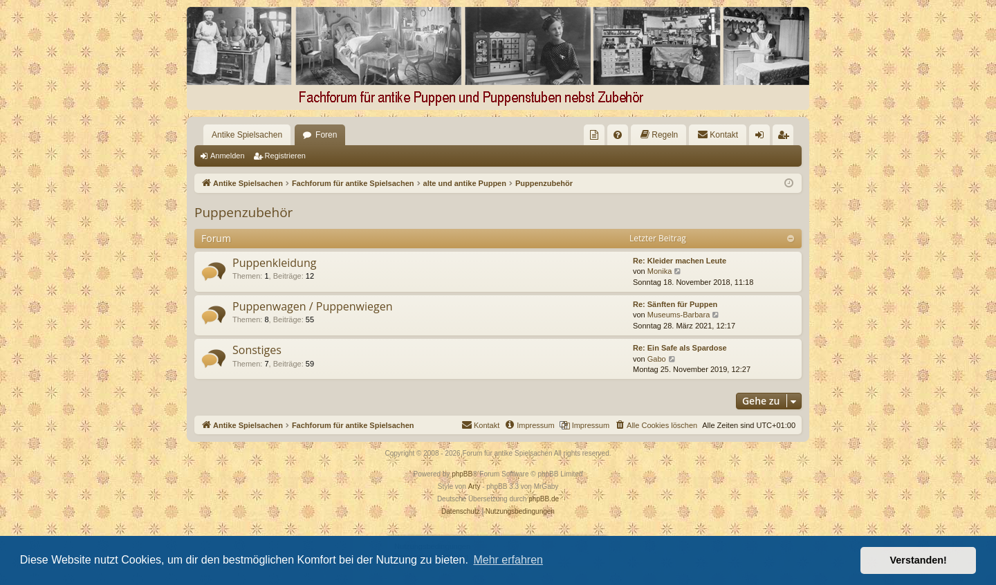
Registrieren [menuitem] (786, 137)
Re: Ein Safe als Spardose (680, 348)
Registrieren (285, 155)
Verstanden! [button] (918, 560)
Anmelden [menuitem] (762, 137)
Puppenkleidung (274, 262)
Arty (474, 486)
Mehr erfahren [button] (508, 560)
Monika (659, 271)
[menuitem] (594, 134)
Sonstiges (257, 350)
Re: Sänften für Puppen (675, 304)
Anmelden (227, 155)
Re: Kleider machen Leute (679, 261)
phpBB (462, 474)
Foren (326, 135)
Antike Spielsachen (247, 135)
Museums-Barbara (678, 314)
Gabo (656, 359)
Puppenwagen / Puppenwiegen (312, 306)
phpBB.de (543, 499)
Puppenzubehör (243, 212)
